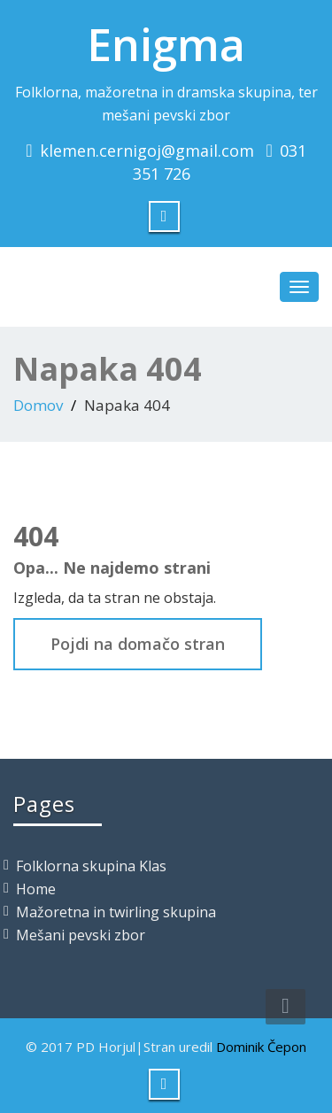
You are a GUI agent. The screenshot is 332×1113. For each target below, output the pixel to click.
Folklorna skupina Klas (91, 866)
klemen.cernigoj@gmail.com (147, 150)
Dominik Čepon (261, 1046)
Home (36, 889)
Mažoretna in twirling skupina (116, 912)
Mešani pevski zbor (80, 935)
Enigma (166, 44)
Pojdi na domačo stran (137, 643)
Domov (38, 405)
